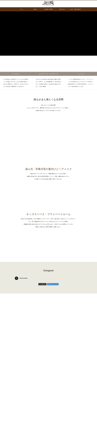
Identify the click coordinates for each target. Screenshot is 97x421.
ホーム (21, 9)
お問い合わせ (62, 9)
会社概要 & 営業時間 (48, 9)
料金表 (35, 9)
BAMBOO (30, 233)
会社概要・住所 (48, 402)
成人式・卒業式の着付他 (75, 9)
